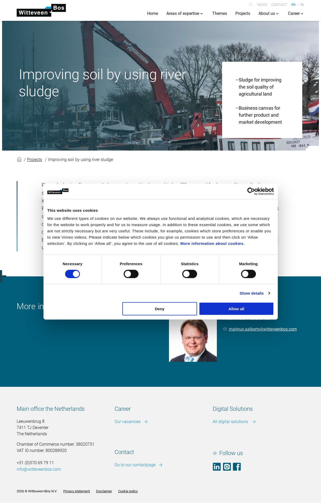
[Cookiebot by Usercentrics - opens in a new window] (251, 191)
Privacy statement (76, 491)
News (262, 5)
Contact (279, 5)
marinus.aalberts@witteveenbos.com (263, 329)
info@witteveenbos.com (39, 469)
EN (293, 5)
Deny (160, 309)
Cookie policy (128, 491)
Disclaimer (104, 491)
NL (302, 5)
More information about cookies (212, 243)
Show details (252, 293)
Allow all (236, 309)
